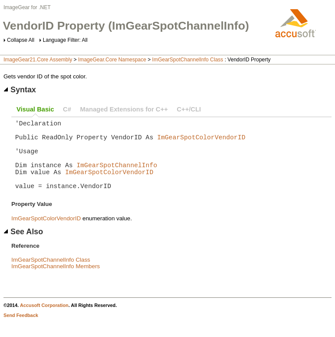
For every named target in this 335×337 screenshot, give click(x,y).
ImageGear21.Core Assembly (37, 60)
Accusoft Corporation (44, 321)
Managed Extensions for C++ (124, 109)
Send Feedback (20, 331)
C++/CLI (189, 109)
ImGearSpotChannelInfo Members (55, 282)
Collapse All (20, 40)
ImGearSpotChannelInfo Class (187, 60)
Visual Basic (35, 109)
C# (67, 109)
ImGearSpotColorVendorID (201, 142)
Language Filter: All (65, 40)
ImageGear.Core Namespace (112, 60)
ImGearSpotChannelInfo (117, 175)
